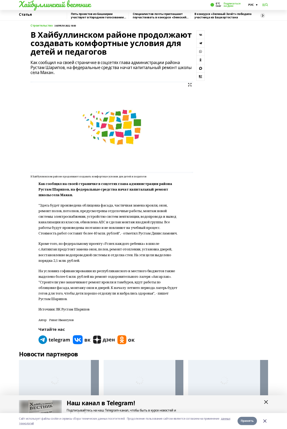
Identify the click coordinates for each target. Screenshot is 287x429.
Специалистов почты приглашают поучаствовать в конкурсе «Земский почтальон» (159, 15)
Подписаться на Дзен (232, 4)
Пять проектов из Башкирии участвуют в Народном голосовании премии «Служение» (97, 15)
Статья (25, 14)
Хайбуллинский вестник (54, 4)
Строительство (41, 25)
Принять (247, 421)
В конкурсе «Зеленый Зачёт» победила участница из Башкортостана (223, 15)
